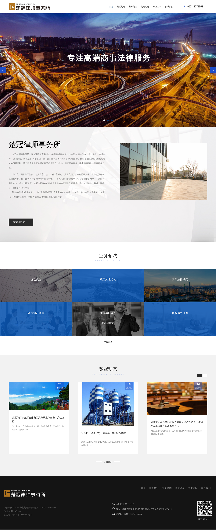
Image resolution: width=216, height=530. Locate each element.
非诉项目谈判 (108, 317)
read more (21, 222)
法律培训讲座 (36, 317)
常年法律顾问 (180, 283)
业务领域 (108, 258)
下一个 (212, 71)
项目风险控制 (108, 283)
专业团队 (157, 7)
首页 (111, 7)
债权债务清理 (180, 317)
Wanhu (18, 511)
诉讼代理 (36, 283)
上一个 (3, 71)
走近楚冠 (121, 7)
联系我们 (169, 7)
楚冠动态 (145, 7)
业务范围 (133, 7)
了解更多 (108, 343)
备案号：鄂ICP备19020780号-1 (18, 515)
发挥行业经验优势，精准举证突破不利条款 (103, 433)
